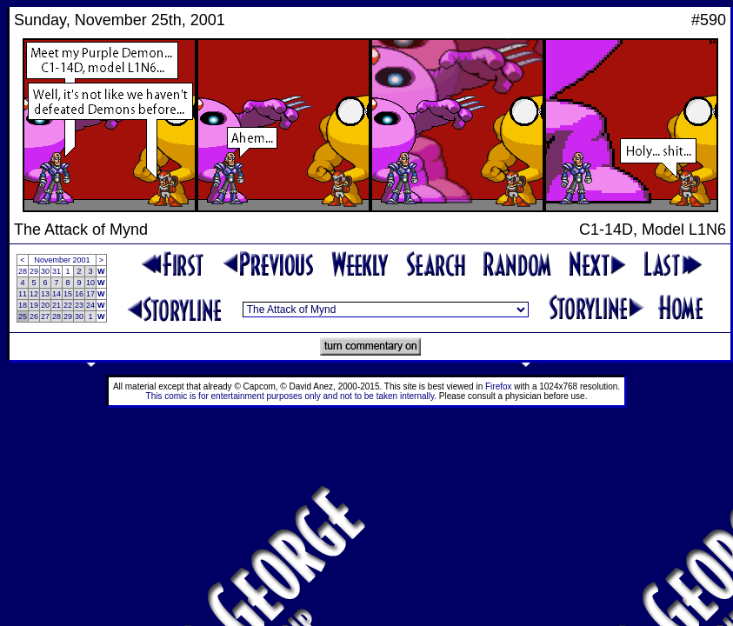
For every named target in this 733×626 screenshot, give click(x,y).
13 (45, 294)
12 (34, 294)
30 (45, 271)
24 (90, 305)
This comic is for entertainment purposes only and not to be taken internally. (291, 396)
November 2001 (62, 260)
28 (22, 271)
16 (79, 294)
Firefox (498, 386)
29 (34, 271)
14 (56, 294)
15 (67, 294)
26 (34, 316)
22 (67, 305)
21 (56, 305)
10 (90, 282)
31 (56, 271)
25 (22, 316)
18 (22, 305)
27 (45, 316)
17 (90, 294)
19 (34, 305)
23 (79, 305)
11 (22, 294)
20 (45, 305)
